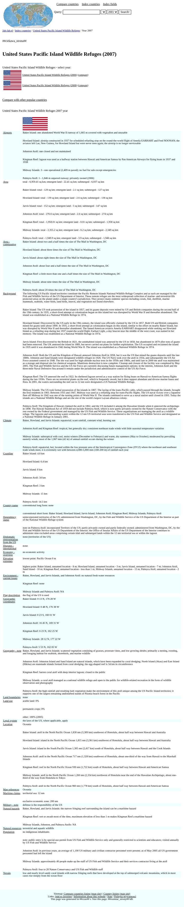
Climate (7, 420)
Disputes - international (9, 547)
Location (7, 724)
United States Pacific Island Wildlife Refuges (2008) (49, 85)
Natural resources (12, 828)
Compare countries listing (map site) (83, 893)
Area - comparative (9, 243)
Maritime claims (11, 793)
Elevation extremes (8, 559)
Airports (7, 132)
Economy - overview (9, 553)
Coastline (8, 453)
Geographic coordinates (9, 600)
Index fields (110, 4)
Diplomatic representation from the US (10, 539)
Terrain (7, 873)
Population (8, 832)
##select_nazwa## (103, 12)
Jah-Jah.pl (7, 30)
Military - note (10, 805)
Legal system (10, 720)
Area (5, 181)
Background (9, 293)
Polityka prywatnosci (125, 896)
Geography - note (12, 650)
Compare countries (67, 4)
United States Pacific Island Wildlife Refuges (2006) (49, 75)
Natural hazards (11, 808)
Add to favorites (63, 896)
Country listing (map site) (116, 893)
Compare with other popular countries (24, 100)
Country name (10, 505)
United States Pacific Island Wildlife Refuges (56, 30)
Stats (109, 896)
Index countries (91, 4)
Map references (11, 789)
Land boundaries (11, 697)
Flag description (11, 595)
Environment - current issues (10, 577)
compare (83, 75)
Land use (8, 701)
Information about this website (90, 896)
